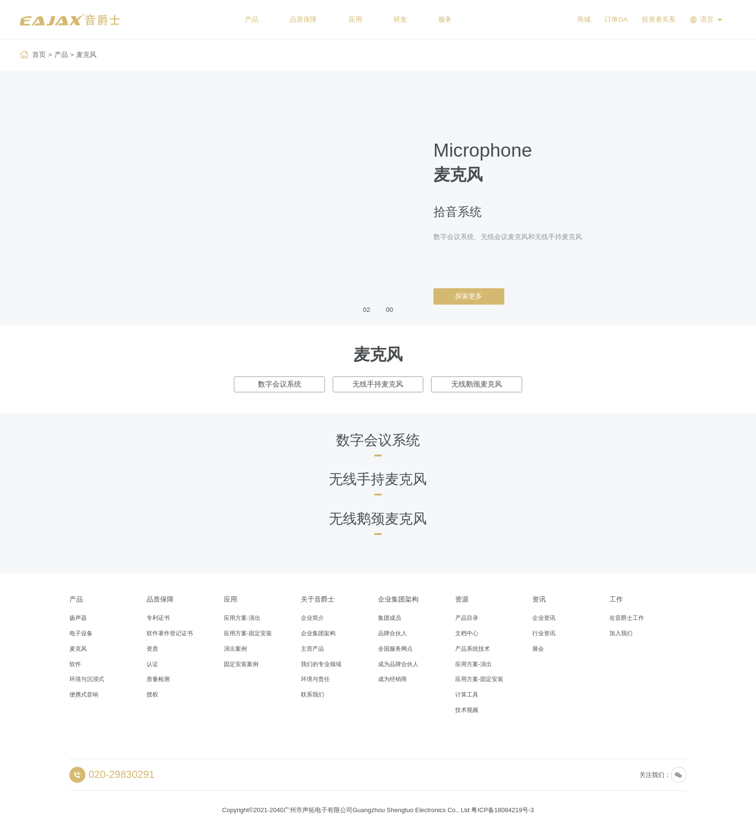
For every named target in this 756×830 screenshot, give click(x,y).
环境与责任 (315, 679)
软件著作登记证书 (170, 633)
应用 (355, 19)
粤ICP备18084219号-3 (502, 810)
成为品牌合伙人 (398, 664)
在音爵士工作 (626, 618)
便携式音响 (83, 694)
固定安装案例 (241, 664)
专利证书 (158, 618)
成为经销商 (392, 679)
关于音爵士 (318, 599)
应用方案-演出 (242, 618)
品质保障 (303, 19)
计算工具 (466, 694)
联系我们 (312, 694)
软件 (75, 664)
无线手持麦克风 (377, 384)
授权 (152, 694)
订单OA (616, 19)
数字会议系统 (279, 384)
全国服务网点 (395, 648)
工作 (616, 599)
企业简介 (312, 618)
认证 (152, 664)
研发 (400, 19)
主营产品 (312, 648)
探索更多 (468, 296)
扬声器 (78, 618)
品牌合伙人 (392, 633)
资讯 (539, 599)
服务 (445, 19)
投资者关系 (658, 19)
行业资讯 (543, 633)
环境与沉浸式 (86, 679)
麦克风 (86, 54)
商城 (584, 19)
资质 (152, 648)
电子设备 (81, 633)
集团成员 (389, 618)
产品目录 (466, 618)
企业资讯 (543, 618)
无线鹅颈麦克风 (476, 384)
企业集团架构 (318, 633)
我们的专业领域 (321, 664)
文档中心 (466, 633)
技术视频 (466, 710)
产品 (251, 19)
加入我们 (621, 633)
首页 (39, 54)
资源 (462, 599)
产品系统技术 (472, 648)
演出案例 (235, 648)
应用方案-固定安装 (248, 633)
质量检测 (158, 679)
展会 (538, 648)
